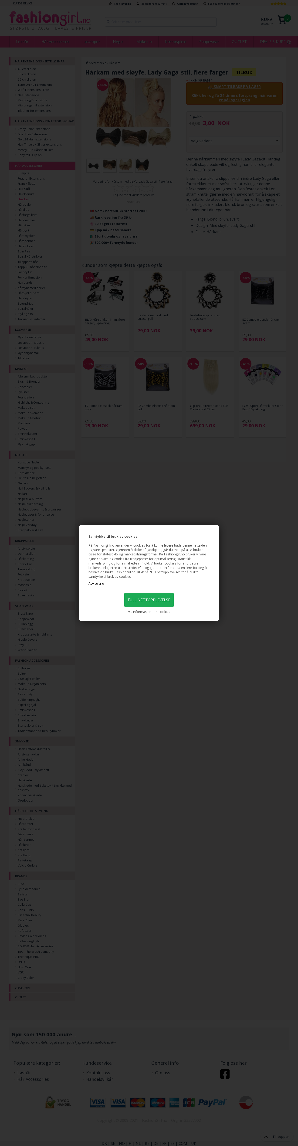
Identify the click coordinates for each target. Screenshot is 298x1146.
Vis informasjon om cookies (149, 611)
